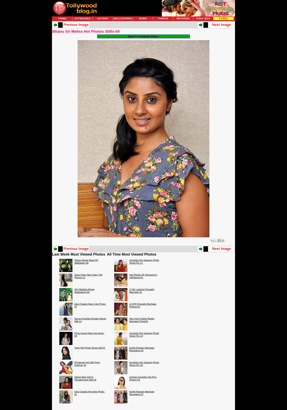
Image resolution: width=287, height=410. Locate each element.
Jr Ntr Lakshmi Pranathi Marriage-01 (141, 291)
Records (183, 18)
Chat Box (203, 18)
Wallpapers (123, 18)
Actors (102, 18)
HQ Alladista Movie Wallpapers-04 (84, 291)
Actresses (82, 18)
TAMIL (223, 18)
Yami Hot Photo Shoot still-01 (89, 347)
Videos (163, 18)
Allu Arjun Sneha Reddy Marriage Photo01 (141, 320)
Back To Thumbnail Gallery (143, 36)
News (143, 18)
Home (62, 18)
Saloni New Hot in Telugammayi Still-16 (85, 378)
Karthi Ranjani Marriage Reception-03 (141, 349)
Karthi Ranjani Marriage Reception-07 (141, 393)
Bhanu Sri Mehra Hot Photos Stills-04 (86, 31)
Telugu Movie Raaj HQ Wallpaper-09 (86, 261)
